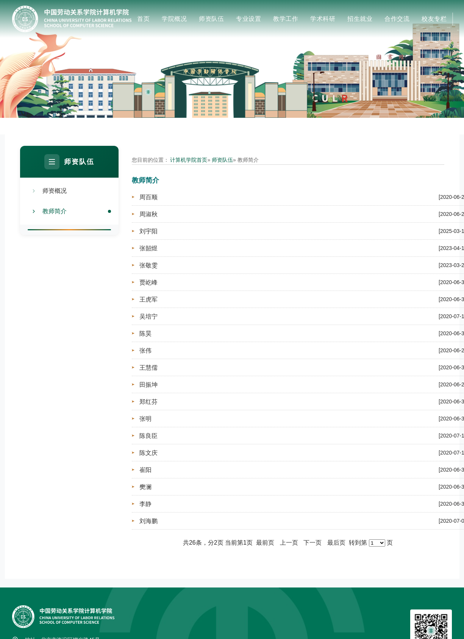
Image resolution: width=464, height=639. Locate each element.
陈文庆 (148, 453)
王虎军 (148, 299)
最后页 (336, 542)
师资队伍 (211, 19)
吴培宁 (148, 316)
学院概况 (174, 19)
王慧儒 (148, 367)
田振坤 (148, 384)
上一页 (289, 542)
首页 (143, 19)
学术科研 (322, 19)
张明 (145, 419)
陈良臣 (148, 436)
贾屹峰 (148, 282)
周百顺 (148, 197)
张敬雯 (148, 265)
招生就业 (359, 19)
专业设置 (248, 19)
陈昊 (145, 333)
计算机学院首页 (188, 160)
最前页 (265, 542)
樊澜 (145, 487)
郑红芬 (148, 401)
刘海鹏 (148, 521)
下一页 (312, 542)
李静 (145, 504)
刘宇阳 (148, 231)
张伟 (145, 350)
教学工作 (285, 19)
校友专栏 (434, 19)
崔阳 (145, 470)
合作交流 (396, 19)
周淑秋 (148, 214)
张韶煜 (148, 248)
